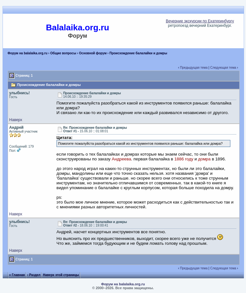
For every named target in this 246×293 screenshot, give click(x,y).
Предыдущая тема (193, 67)
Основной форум (92, 53)
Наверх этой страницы (61, 275)
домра (204, 159)
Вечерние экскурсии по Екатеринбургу (200, 21)
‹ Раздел (34, 275)
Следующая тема (223, 67)
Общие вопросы (63, 53)
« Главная (17, 275)
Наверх (15, 120)
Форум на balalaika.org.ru (28, 53)
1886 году (183, 159)
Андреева (121, 159)
